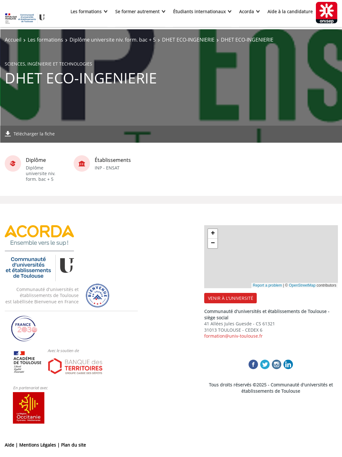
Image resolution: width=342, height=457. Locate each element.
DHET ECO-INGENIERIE (188, 39)
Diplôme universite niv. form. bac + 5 (113, 39)
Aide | (12, 445)
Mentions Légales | (40, 445)
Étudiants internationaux (199, 11)
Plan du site (73, 445)
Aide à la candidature (290, 11)
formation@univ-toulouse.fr (233, 336)
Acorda (246, 11)
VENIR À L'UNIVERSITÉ (230, 298)
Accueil (13, 39)
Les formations (86, 11)
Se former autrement (137, 11)
